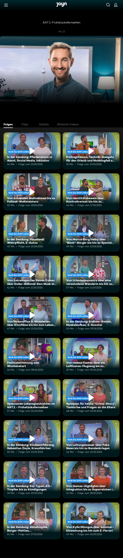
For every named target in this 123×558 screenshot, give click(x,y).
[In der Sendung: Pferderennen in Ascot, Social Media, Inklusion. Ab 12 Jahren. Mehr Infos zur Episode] (32, 150)
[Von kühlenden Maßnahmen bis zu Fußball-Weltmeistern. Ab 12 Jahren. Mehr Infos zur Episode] (32, 191)
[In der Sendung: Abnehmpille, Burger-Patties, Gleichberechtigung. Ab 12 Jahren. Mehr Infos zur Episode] (32, 520)
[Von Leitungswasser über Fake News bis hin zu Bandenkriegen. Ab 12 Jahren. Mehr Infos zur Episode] (91, 438)
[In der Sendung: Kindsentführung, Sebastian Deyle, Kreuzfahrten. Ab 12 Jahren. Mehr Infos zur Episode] (32, 438)
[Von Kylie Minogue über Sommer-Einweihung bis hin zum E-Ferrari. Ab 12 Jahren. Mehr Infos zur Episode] (91, 520)
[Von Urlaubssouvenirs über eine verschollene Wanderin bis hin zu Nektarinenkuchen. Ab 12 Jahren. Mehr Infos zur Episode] (91, 274)
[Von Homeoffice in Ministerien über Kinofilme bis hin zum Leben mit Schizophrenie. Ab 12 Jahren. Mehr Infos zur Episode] (32, 315)
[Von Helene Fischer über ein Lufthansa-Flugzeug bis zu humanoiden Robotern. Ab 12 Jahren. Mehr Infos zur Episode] (91, 356)
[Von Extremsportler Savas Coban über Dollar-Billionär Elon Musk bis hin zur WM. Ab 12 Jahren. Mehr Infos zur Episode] (32, 274)
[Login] (115, 5)
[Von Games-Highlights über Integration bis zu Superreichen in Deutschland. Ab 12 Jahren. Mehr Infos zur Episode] (91, 479)
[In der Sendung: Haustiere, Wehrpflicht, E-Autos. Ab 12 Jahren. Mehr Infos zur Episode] (32, 233)
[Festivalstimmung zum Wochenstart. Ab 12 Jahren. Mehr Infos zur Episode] (32, 356)
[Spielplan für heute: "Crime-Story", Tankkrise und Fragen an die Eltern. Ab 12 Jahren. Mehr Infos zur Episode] (91, 397)
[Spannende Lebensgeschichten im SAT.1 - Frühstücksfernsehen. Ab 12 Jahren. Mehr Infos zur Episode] (32, 397)
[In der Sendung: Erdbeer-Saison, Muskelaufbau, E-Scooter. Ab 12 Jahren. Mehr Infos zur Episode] (91, 315)
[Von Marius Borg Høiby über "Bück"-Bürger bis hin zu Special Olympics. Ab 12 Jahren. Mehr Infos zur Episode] (91, 233)
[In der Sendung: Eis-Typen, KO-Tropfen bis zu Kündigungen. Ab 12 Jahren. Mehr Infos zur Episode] (32, 479)
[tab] (9, 125)
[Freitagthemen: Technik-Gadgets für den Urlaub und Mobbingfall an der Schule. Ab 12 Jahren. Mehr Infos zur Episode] (91, 150)
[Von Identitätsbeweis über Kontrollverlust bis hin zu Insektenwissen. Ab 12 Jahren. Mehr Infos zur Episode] (91, 191)
